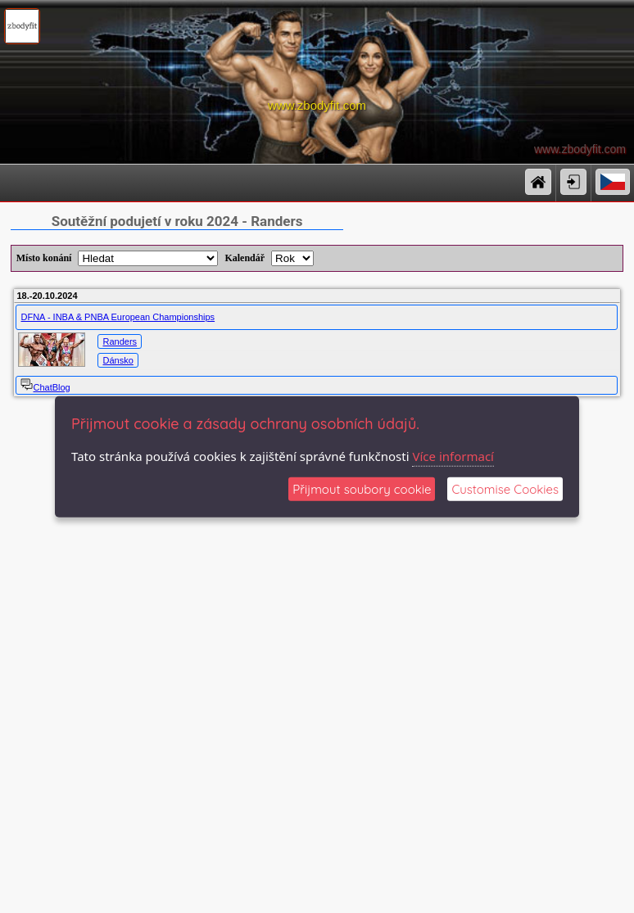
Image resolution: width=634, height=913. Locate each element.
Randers (119, 341)
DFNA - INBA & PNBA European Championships (117, 317)
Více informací (453, 455)
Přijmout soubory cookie (361, 489)
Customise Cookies (505, 489)
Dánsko (117, 360)
